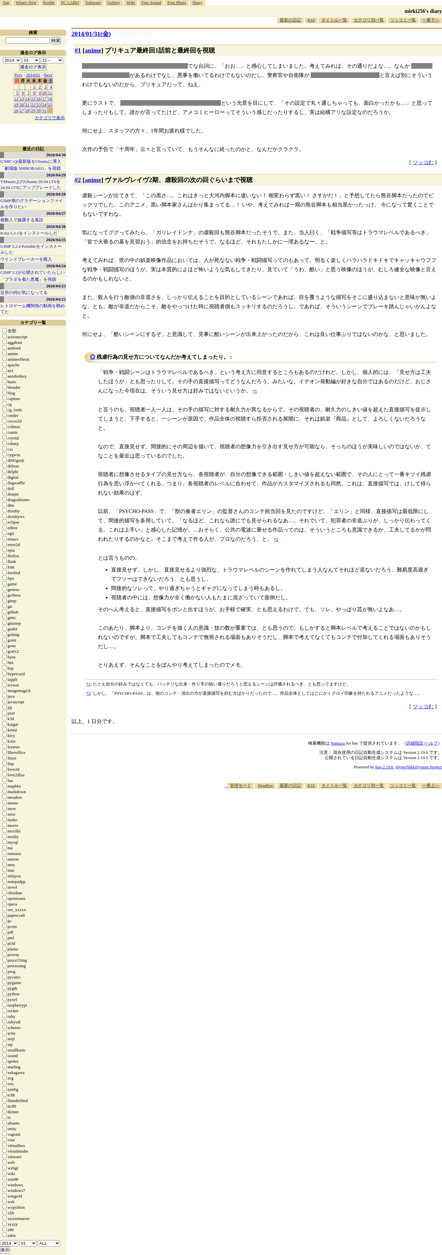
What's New (26, 2)
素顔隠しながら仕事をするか (345, 75)
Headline (265, 785)
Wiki (131, 2)
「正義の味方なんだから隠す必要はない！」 (135, 66)
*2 (88, 693)
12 (16, 98)
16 (39, 98)
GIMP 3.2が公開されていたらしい (32, 272)
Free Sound (151, 2)
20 (22, 104)
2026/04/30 (56, 154)
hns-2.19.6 (384, 766)
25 (50, 104)
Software (93, 2)
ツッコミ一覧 (403, 20)
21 (27, 104)
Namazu (338, 743)
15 (33, 98)
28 (27, 110)
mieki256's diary (423, 11)
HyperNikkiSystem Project (419, 766)
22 (33, 104)
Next (48, 74)
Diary (197, 2)
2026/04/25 (56, 239)
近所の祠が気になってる (24, 292)
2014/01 (33, 74)
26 (16, 110)
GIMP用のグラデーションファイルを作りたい (31, 203)
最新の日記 (290, 20)
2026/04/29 (56, 174)
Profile (49, 2)
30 (39, 110)
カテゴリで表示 (50, 117)
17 (44, 98)
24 (44, 104)
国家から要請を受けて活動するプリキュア (170, 103)
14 (27, 98)
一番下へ (430, 20)
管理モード (240, 785)
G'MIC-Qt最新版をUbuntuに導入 (30, 161)
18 (50, 98)
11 (50, 92)
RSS (311, 20)
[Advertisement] (321, 809)
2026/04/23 (56, 285)
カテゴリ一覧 (33, 322)
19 (16, 104)
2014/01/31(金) (91, 33)
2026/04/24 (56, 265)
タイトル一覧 (334, 20)
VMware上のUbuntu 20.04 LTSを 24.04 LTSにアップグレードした (30, 184)
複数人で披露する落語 (21, 219)
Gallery (113, 2)
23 (39, 104)
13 (22, 98)
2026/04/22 (56, 299)
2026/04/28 (56, 194)
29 (33, 110)
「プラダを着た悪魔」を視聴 (28, 279)
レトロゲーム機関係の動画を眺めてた (32, 308)
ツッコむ (423, 162)
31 (44, 110)
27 (22, 110)
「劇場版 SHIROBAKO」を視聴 (30, 168)
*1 (88, 684)
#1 (78, 50)
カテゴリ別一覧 (369, 20)
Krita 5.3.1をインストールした (29, 233)
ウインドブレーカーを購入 (26, 259)
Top (6, 2)
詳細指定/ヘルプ (422, 743)
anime (93, 50)
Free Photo (176, 2)
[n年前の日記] (131, 33)
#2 (78, 179)
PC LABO (70, 2)
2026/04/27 (56, 213)
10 (44, 92)
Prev (18, 74)
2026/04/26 (56, 226)
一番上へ (430, 785)
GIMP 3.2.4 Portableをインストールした (31, 249)
